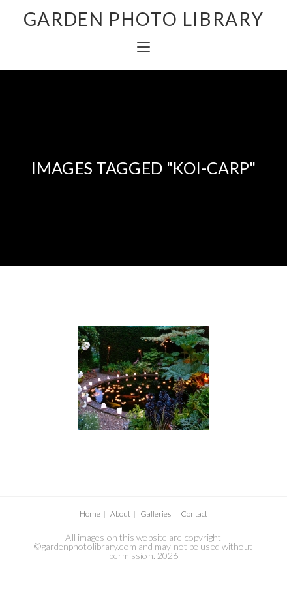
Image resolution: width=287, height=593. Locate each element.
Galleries (155, 514)
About (120, 514)
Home (90, 514)
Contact (194, 514)
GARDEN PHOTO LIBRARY (143, 19)
